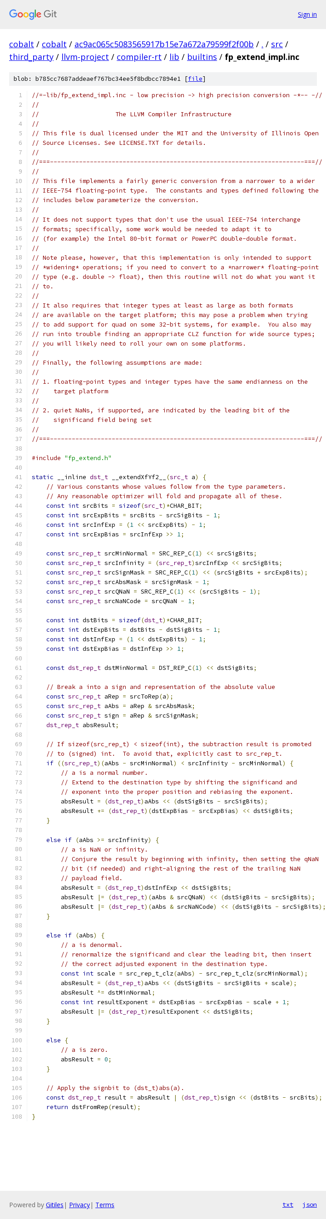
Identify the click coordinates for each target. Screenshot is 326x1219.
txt (287, 1204)
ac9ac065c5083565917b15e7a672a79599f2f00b (164, 44)
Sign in (307, 14)
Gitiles (55, 1204)
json (309, 1204)
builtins (202, 56)
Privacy (79, 1204)
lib (174, 56)
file (195, 79)
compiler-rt (139, 56)
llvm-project (85, 56)
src (277, 44)
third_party (31, 56)
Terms (104, 1204)
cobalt (21, 44)
